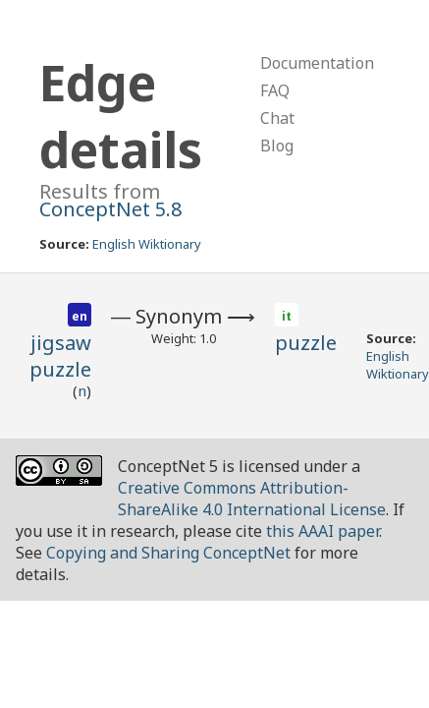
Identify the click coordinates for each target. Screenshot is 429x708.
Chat (277, 118)
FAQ (275, 90)
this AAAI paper (322, 531)
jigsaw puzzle (60, 356)
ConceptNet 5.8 (110, 209)
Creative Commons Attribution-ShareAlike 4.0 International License (252, 498)
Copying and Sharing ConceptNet (168, 552)
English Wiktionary (146, 244)
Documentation (317, 63)
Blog (277, 145)
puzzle (306, 342)
